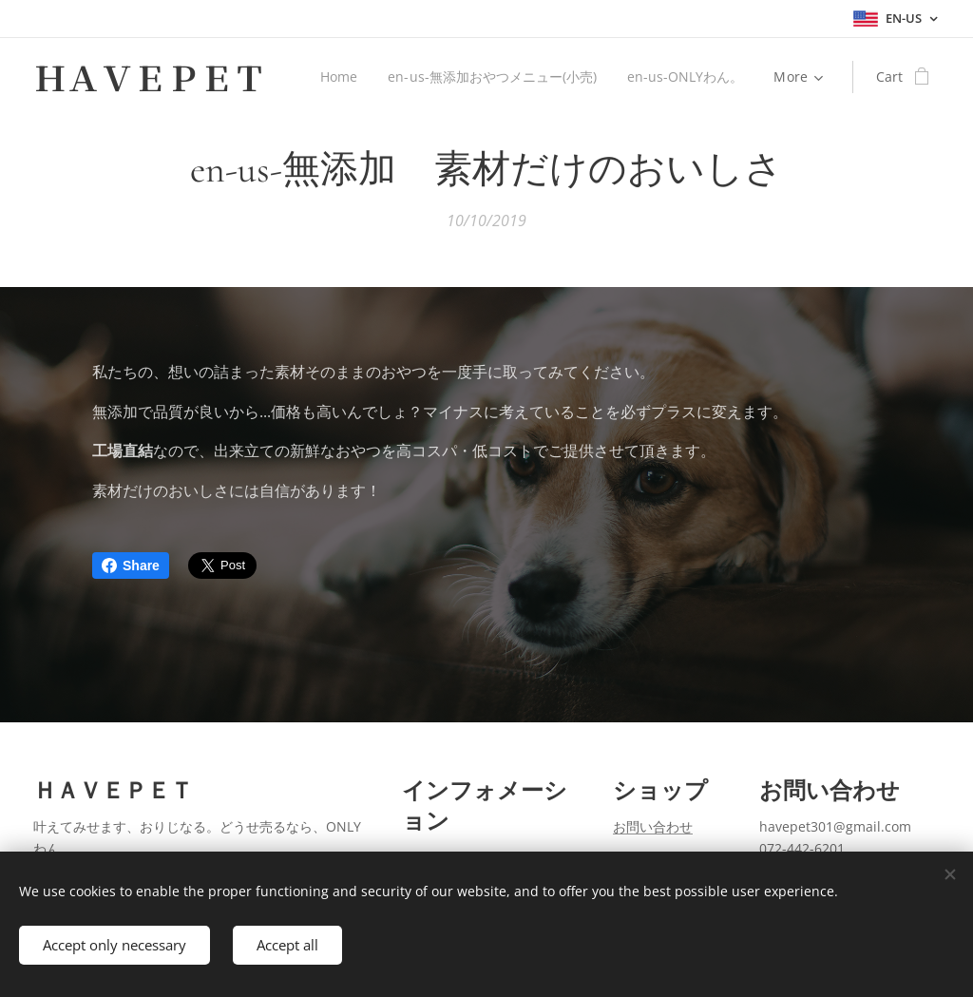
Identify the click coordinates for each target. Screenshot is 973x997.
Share (131, 565)
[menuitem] (336, 77)
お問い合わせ (653, 826)
